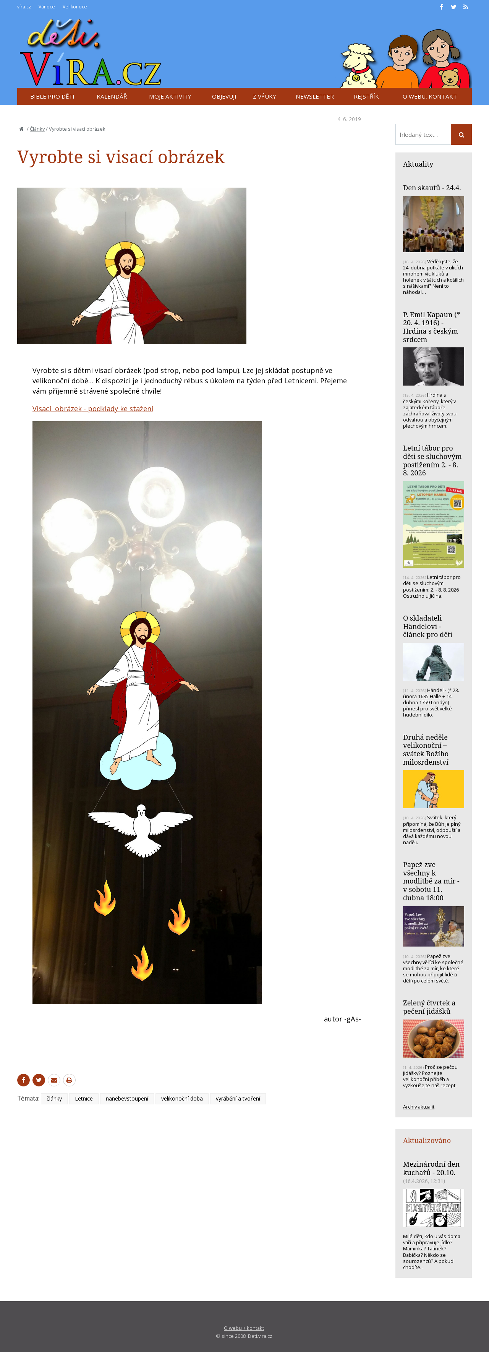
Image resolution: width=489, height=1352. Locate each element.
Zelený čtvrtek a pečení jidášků (429, 1007)
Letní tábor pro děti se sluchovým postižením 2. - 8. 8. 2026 (432, 460)
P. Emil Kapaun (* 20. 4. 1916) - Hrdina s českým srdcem (431, 327)
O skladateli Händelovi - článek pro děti (427, 626)
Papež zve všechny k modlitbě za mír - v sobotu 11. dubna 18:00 (431, 881)
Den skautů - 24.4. (432, 187)
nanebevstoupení (127, 1098)
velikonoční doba (182, 1098)
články (54, 1098)
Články (37, 128)
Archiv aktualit (418, 1106)
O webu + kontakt (244, 1327)
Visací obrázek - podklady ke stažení (92, 408)
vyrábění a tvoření (238, 1098)
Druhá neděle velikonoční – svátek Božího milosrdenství (426, 750)
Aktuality (418, 164)
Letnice (84, 1098)
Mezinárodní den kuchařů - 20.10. (431, 1168)
